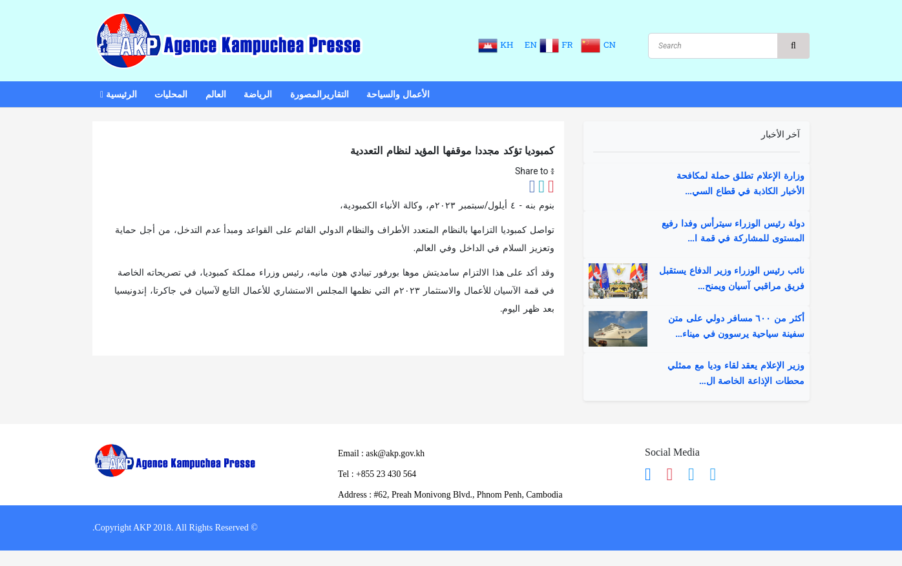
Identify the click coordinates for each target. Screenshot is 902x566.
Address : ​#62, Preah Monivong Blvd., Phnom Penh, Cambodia (452, 495)
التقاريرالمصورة (319, 95)
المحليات (170, 95)
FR (558, 45)
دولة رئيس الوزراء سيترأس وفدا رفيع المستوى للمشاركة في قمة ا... (733, 231)
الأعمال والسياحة (398, 95)
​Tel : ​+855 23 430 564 (378, 474)
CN (598, 45)
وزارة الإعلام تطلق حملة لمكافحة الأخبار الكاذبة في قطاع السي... (740, 183)
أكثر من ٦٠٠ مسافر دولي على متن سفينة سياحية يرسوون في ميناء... (736, 326)
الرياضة (258, 95)
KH (497, 45)
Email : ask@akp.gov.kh (382, 453)
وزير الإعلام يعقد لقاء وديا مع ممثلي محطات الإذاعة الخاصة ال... (735, 373)
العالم (215, 95)
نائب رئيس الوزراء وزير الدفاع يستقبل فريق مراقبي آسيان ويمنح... (731, 278)
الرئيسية (118, 95)
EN (528, 45)
